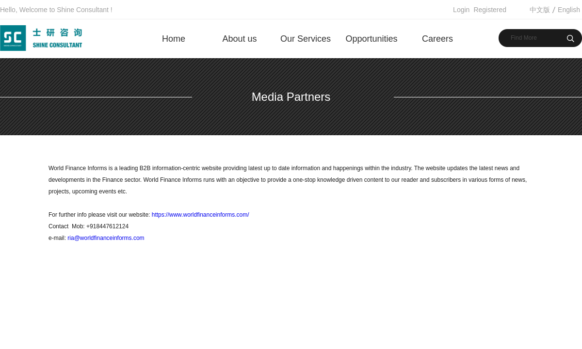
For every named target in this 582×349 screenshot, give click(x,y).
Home (173, 39)
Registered (489, 10)
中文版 (540, 10)
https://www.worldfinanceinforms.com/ (199, 214)
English (569, 10)
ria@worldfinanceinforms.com (105, 238)
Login (461, 10)
